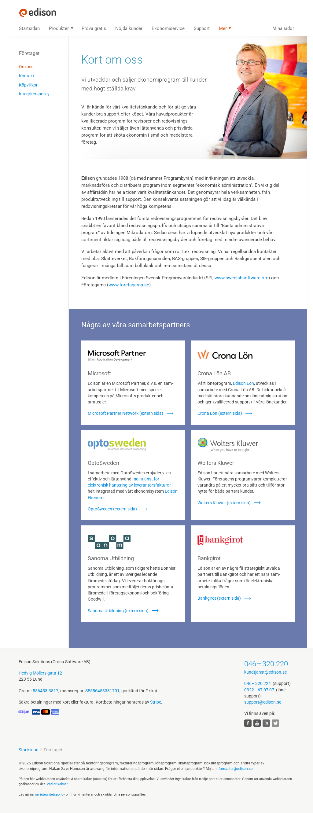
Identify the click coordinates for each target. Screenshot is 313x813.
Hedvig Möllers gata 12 (40, 673)
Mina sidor (283, 28)
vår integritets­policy (50, 794)
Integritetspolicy (34, 93)
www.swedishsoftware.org (241, 278)
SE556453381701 (102, 690)
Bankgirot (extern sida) (219, 598)
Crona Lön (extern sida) (219, 413)
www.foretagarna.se (129, 285)
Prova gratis (94, 28)
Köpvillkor (28, 85)
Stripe (155, 702)
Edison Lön (243, 383)
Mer (223, 28)
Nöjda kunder (128, 28)
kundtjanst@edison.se (265, 672)
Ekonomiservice (168, 28)
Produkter (59, 28)
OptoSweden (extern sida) (112, 508)
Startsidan (29, 28)
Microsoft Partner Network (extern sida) (125, 413)
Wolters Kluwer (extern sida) (224, 502)
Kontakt (26, 75)
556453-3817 (45, 690)
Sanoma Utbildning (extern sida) (118, 610)
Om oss (26, 66)
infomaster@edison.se (233, 769)
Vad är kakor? (57, 784)
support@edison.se (262, 702)
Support (202, 28)
